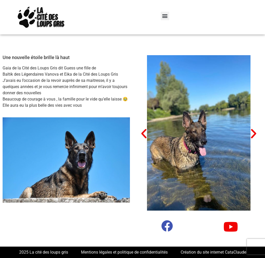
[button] (165, 16)
